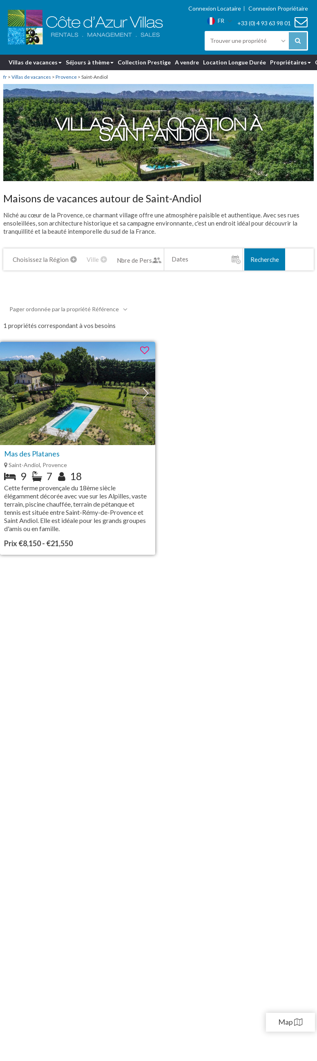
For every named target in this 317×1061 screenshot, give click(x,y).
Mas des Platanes (32, 453)
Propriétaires (290, 62)
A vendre (187, 62)
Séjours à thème (90, 62)
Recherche (264, 259)
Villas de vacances (35, 62)
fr (5, 77)
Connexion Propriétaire (278, 8)
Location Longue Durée (234, 62)
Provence (66, 77)
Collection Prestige (144, 62)
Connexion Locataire (214, 8)
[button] (145, 393)
